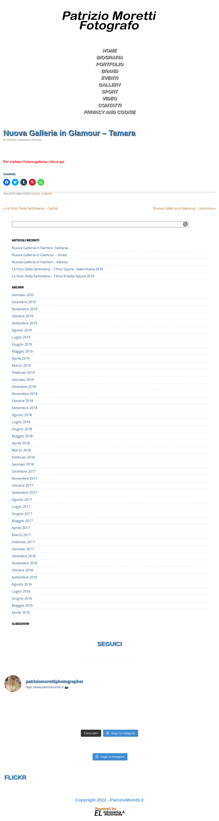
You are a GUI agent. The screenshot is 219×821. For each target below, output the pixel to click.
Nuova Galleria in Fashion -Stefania (40, 248)
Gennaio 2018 (23, 464)
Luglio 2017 (21, 506)
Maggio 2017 (22, 520)
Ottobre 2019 (22, 316)
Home (109, 50)
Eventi (109, 77)
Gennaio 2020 (23, 295)
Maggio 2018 (22, 436)
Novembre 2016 (24, 563)
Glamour (46, 194)
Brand (109, 71)
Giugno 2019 (22, 344)
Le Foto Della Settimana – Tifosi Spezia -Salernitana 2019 (57, 269)
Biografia (109, 57)
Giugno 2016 (22, 598)
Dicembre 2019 (24, 302)
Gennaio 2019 (23, 379)
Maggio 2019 (22, 351)
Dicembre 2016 (24, 556)
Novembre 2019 (24, 309)
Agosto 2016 (22, 584)
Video (109, 98)
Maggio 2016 (22, 605)
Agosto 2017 (22, 499)
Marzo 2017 (21, 535)
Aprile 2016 (21, 612)
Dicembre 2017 (24, 471)
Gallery (109, 84)
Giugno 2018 (22, 429)
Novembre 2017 (24, 478)
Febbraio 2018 (23, 457)
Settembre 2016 (24, 577)
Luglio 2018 (21, 422)
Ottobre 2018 (22, 400)
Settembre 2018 (24, 407)
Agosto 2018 (22, 415)
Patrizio (11, 140)
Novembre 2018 (24, 393)
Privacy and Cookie (109, 112)
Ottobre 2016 (22, 570)
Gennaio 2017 (23, 549)
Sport (109, 91)
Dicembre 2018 (24, 386)
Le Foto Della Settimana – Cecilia (30, 208)
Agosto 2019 (22, 330)
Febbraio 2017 (23, 542)
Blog (37, 194)
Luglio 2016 (21, 591)
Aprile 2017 (21, 527)
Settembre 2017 (24, 492)
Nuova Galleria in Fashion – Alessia (40, 262)
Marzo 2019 (21, 365)
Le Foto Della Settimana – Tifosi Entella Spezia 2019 (53, 276)
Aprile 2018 (21, 443)
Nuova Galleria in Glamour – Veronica (184, 208)
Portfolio (109, 64)
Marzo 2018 (21, 450)
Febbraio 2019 (23, 372)
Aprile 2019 (21, 358)
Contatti (109, 105)
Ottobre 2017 (22, 485)
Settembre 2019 (24, 323)
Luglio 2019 (21, 337)
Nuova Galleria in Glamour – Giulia (39, 255)
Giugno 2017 (22, 513)
